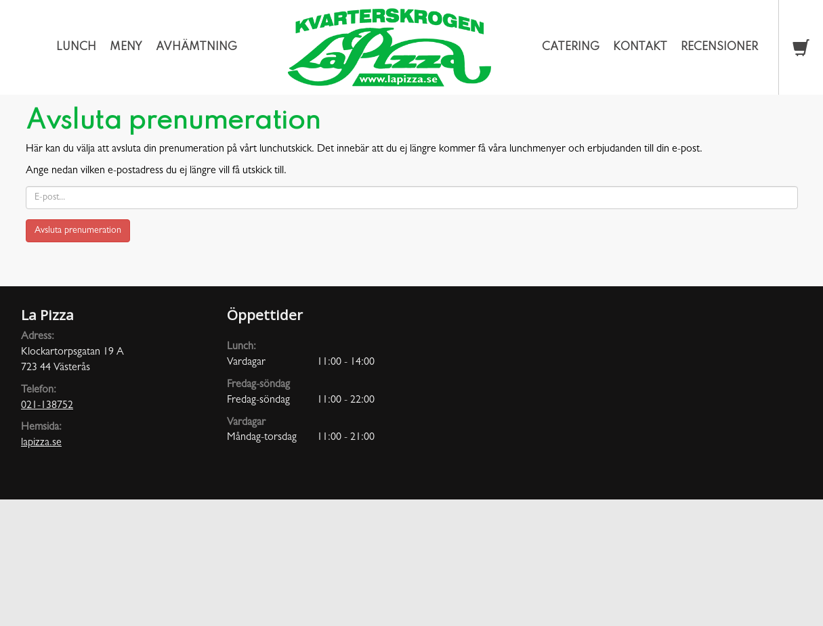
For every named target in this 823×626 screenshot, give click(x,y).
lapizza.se (41, 443)
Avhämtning (196, 47)
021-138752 (47, 406)
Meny (126, 47)
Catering (570, 47)
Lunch (76, 47)
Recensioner (719, 47)
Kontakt (640, 47)
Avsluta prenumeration (78, 231)
